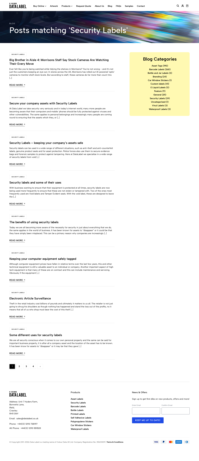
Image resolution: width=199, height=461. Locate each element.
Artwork (54, 6)
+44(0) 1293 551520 (31, 428)
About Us (99, 6)
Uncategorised (160, 102)
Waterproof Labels (160, 109)
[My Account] (182, 6)
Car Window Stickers (160, 80)
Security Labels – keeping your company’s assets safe (46, 143)
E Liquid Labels (160, 87)
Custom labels (160, 84)
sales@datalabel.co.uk (27, 418)
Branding (160, 76)
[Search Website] (178, 6)
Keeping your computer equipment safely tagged (43, 258)
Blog (110, 6)
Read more (17, 85)
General (159, 94)
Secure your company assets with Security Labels (43, 103)
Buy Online (38, 6)
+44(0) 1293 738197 (27, 423)
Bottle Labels (77, 410)
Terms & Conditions (115, 442)
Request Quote (83, 6)
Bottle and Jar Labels (160, 73)
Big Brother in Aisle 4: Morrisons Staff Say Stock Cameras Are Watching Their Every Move (59, 62)
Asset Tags (160, 65)
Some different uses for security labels (36, 334)
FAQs (118, 6)
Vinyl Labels (160, 105)
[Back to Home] (17, 393)
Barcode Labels (160, 69)
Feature (159, 91)
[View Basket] (187, 6)
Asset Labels (77, 398)
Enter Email (136, 405)
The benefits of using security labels (34, 222)
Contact (141, 6)
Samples (129, 6)
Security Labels (18, 54)
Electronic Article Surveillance (30, 298)
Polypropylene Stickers (82, 421)
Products (66, 6)
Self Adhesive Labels (81, 417)
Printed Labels (78, 413)
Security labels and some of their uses (35, 182)
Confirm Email (167, 405)
